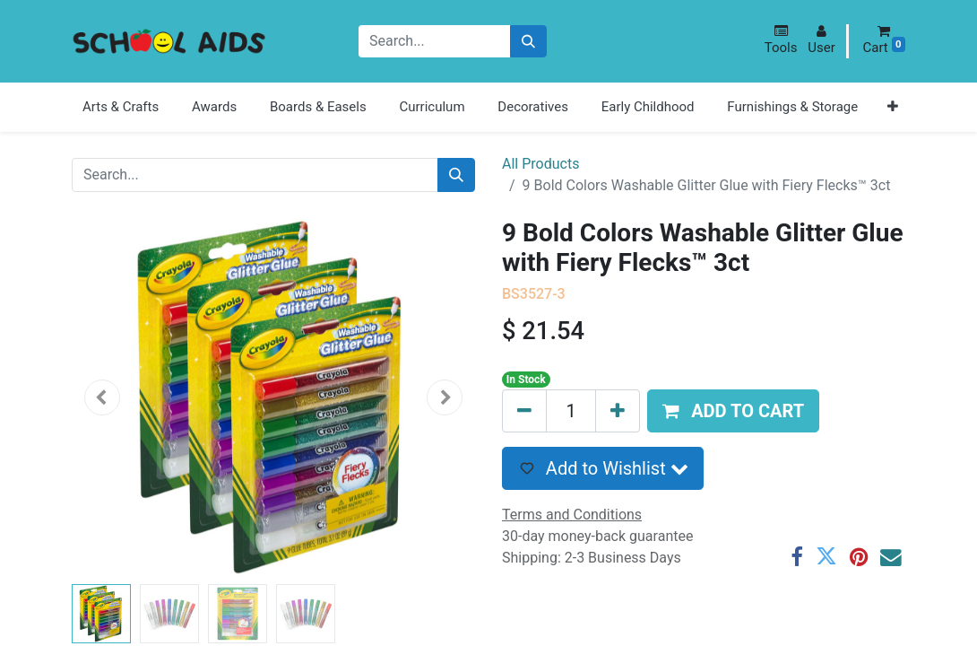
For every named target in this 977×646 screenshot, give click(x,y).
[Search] (528, 41)
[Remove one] (524, 410)
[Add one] (617, 410)
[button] (781, 40)
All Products (540, 163)
